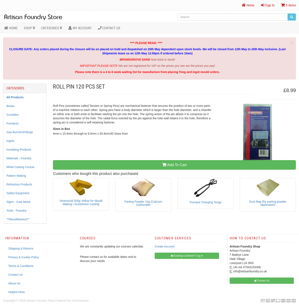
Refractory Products (19, 184)
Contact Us (109, 28)
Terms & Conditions (20, 266)
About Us (14, 283)
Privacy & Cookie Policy (23, 257)
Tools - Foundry (16, 210)
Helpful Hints (16, 292)
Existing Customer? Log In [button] (187, 255)
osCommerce (80, 300)
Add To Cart (174, 165)
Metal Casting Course (20, 167)
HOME (11, 28)
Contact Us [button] (262, 280)
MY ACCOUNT (80, 28)
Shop (29, 28)
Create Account (165, 246)
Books (10, 106)
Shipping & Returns (20, 248)
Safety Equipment (17, 193)
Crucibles (12, 114)
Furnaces (12, 123)
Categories (51, 28)
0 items (288, 5)
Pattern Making (16, 175)
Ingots (10, 141)
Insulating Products (18, 149)
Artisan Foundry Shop (40, 300)
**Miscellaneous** (17, 219)
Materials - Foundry (19, 158)
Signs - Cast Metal (18, 201)
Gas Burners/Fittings (19, 132)
